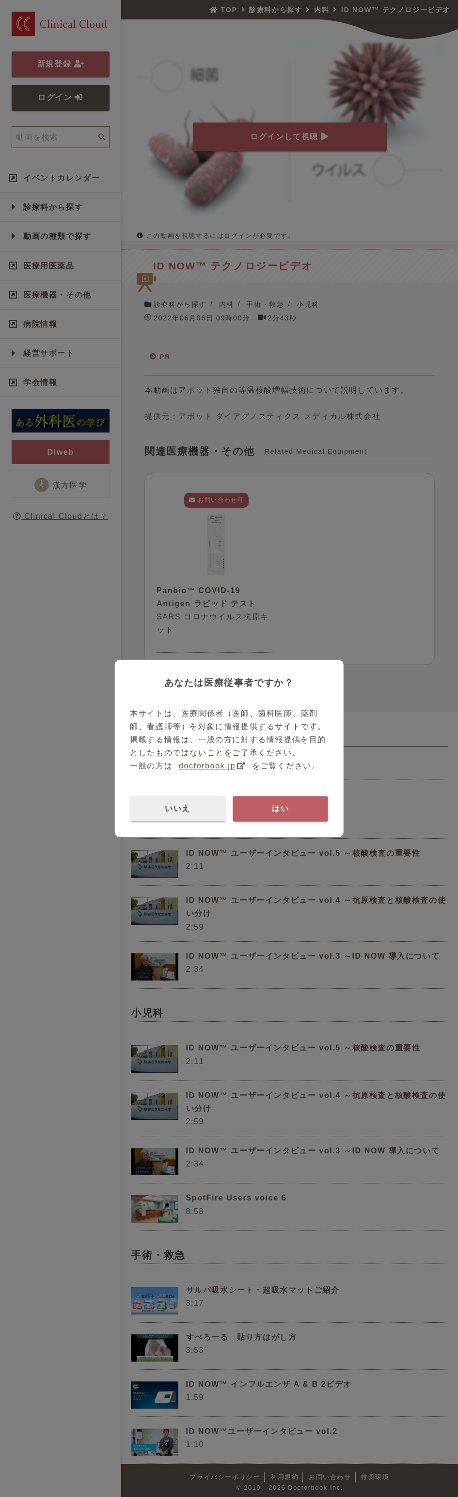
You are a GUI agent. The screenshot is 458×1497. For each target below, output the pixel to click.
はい (280, 808)
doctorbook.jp (207, 766)
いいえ (177, 808)
